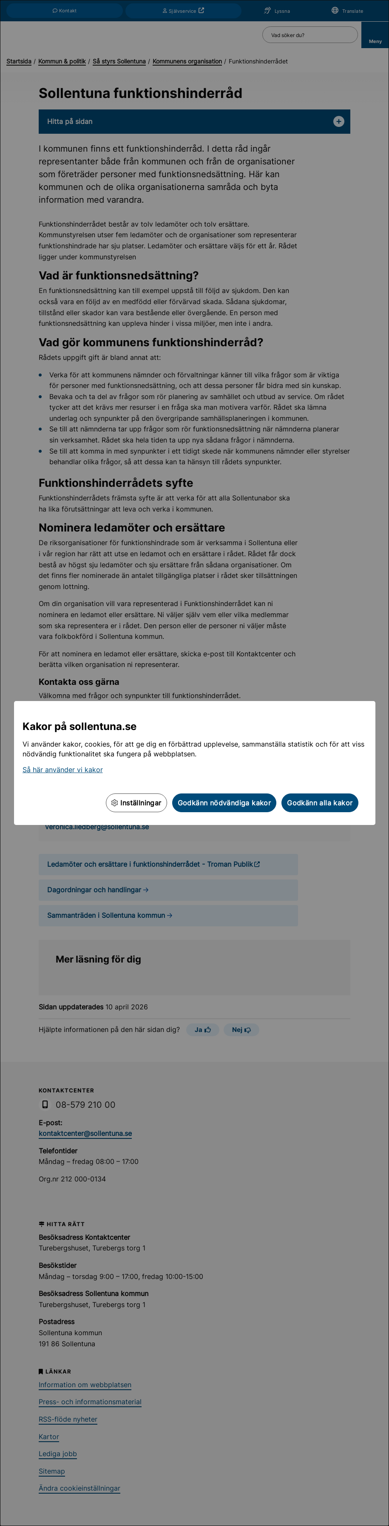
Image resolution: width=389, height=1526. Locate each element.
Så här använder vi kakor (63, 769)
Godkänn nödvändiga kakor (224, 803)
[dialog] (194, 763)
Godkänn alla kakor (319, 803)
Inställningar (136, 803)
